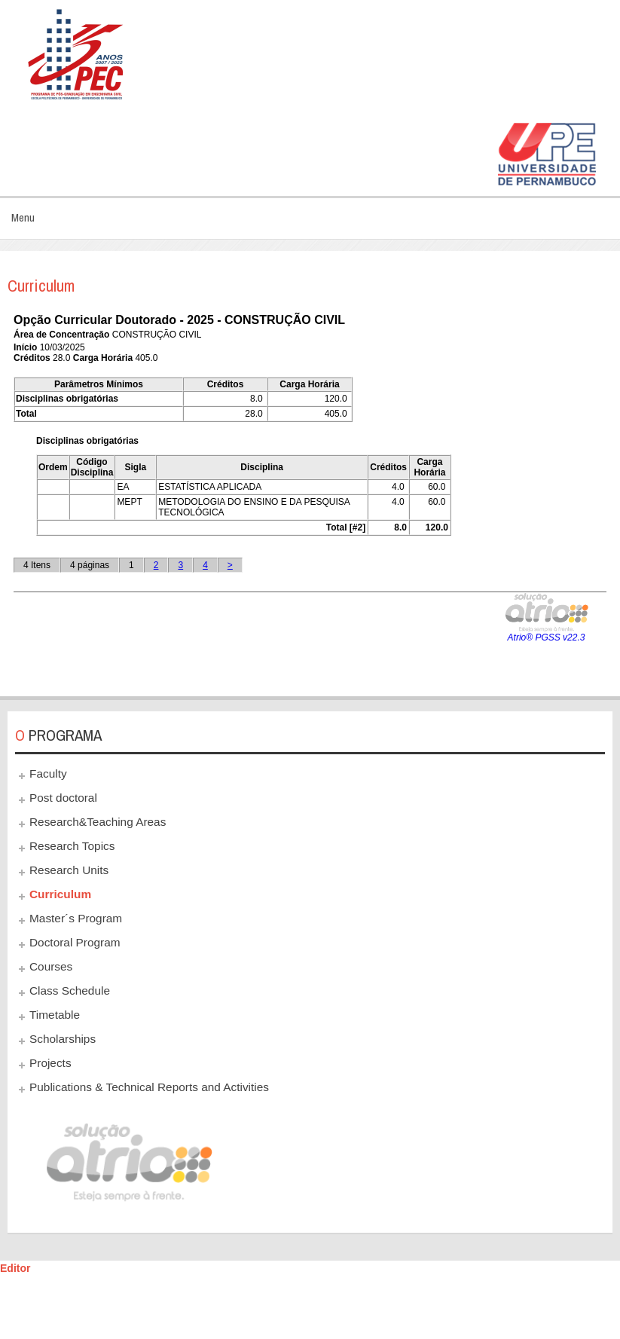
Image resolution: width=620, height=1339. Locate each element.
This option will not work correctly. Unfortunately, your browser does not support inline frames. (310, 495)
